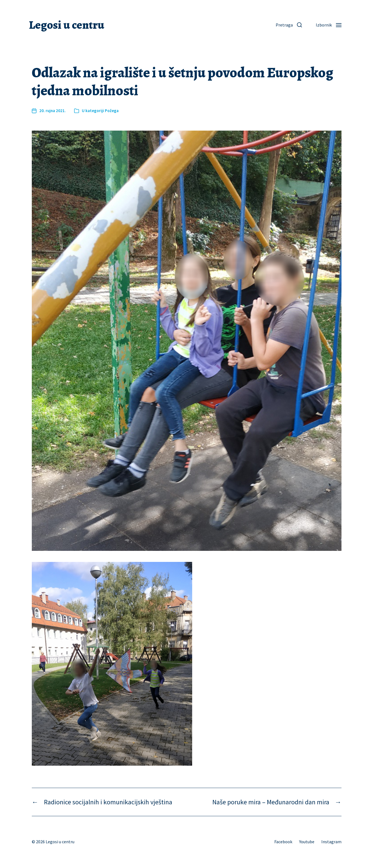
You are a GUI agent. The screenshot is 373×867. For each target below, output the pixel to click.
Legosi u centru (66, 25)
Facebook (283, 841)
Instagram (331, 841)
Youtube (306, 841)
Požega (112, 110)
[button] (289, 24)
